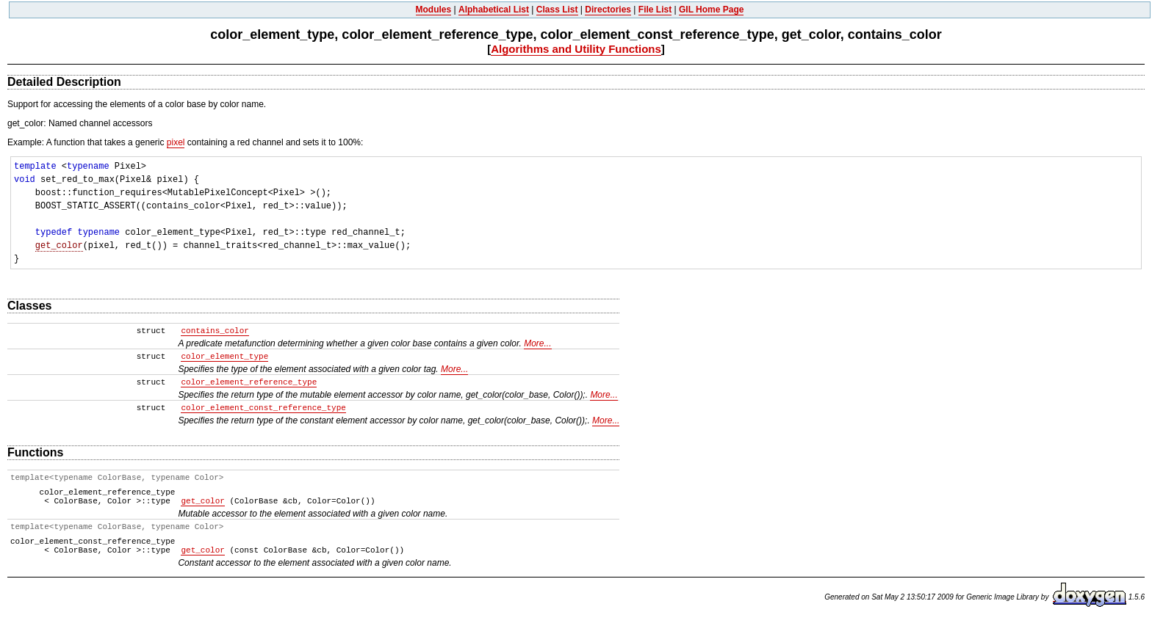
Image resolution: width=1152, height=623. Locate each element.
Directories (608, 9)
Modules (434, 9)
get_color (59, 246)
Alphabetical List (493, 9)
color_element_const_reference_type (263, 408)
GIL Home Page (711, 9)
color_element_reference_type (249, 382)
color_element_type (224, 356)
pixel (176, 142)
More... (537, 343)
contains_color (214, 331)
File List (655, 9)
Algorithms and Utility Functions (576, 49)
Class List (557, 9)
